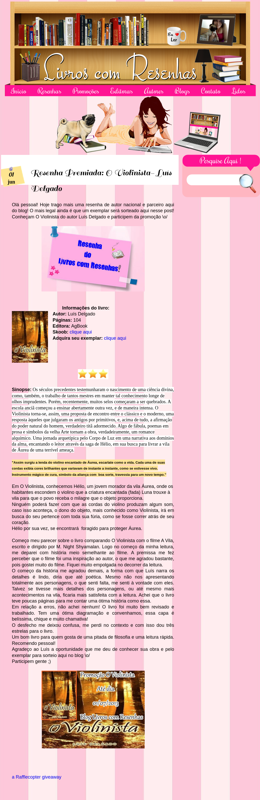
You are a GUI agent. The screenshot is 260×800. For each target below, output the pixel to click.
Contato (211, 90)
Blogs (182, 90)
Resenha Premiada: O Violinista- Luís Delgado (101, 181)
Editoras (121, 90)
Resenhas (49, 90)
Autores (154, 90)
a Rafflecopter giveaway (36, 777)
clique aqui (81, 332)
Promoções (86, 90)
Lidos (239, 90)
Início (18, 90)
